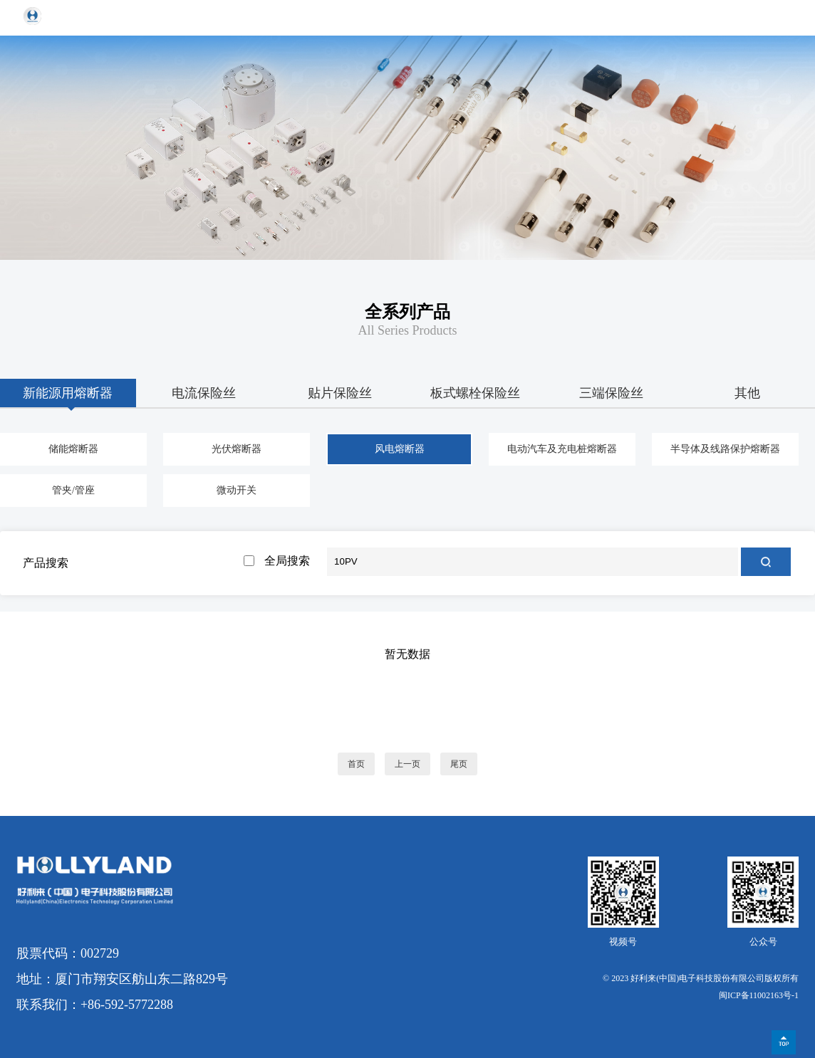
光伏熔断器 (236, 449)
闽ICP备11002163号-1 (759, 995)
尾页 (458, 764)
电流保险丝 (204, 393)
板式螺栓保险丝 (475, 393)
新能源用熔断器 (68, 393)
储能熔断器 (73, 449)
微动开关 (236, 490)
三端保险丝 (611, 393)
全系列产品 (407, 312)
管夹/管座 (73, 490)
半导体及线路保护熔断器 (725, 449)
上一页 (407, 764)
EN (749, 17)
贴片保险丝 (340, 393)
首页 (356, 764)
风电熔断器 (400, 449)
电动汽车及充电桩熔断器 (562, 449)
